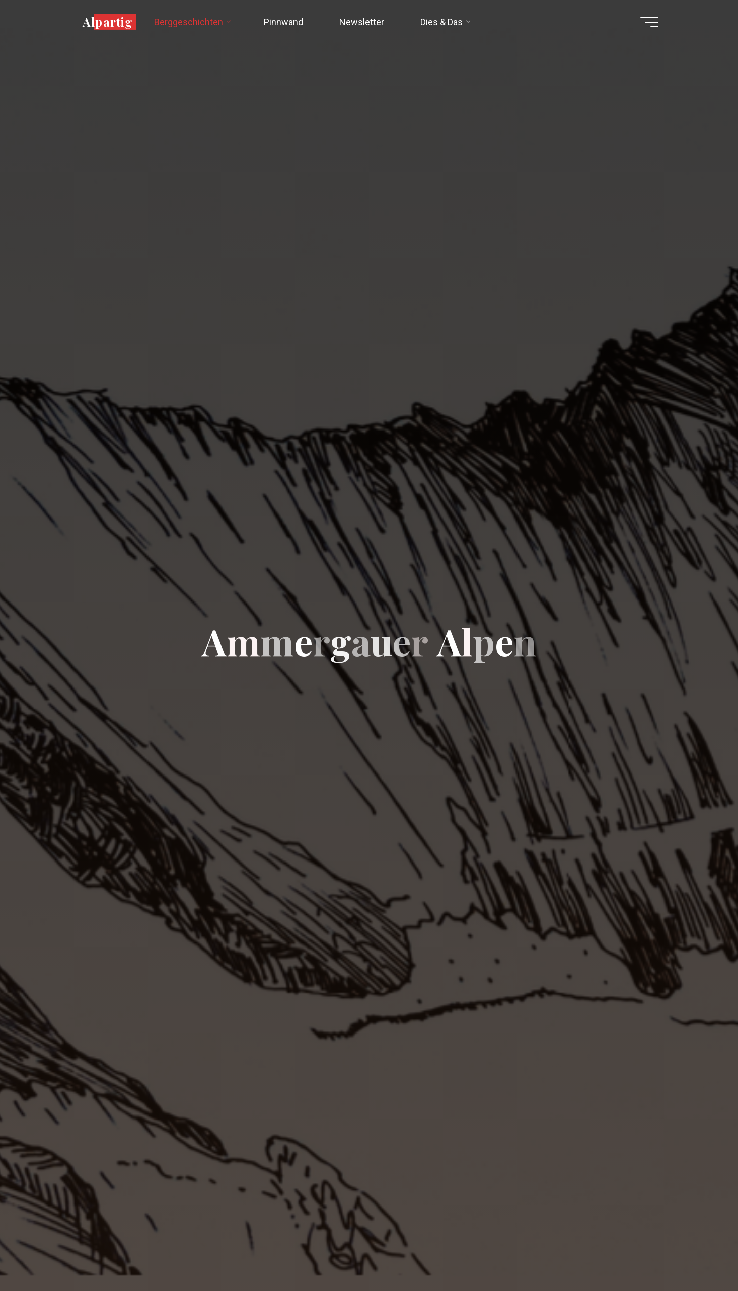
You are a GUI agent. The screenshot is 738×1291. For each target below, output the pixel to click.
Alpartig (108, 21)
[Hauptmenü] (649, 22)
